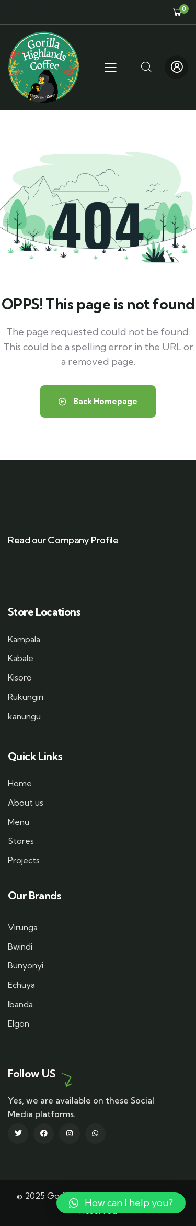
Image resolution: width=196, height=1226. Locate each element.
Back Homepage (98, 401)
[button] (121, 1202)
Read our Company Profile (63, 540)
